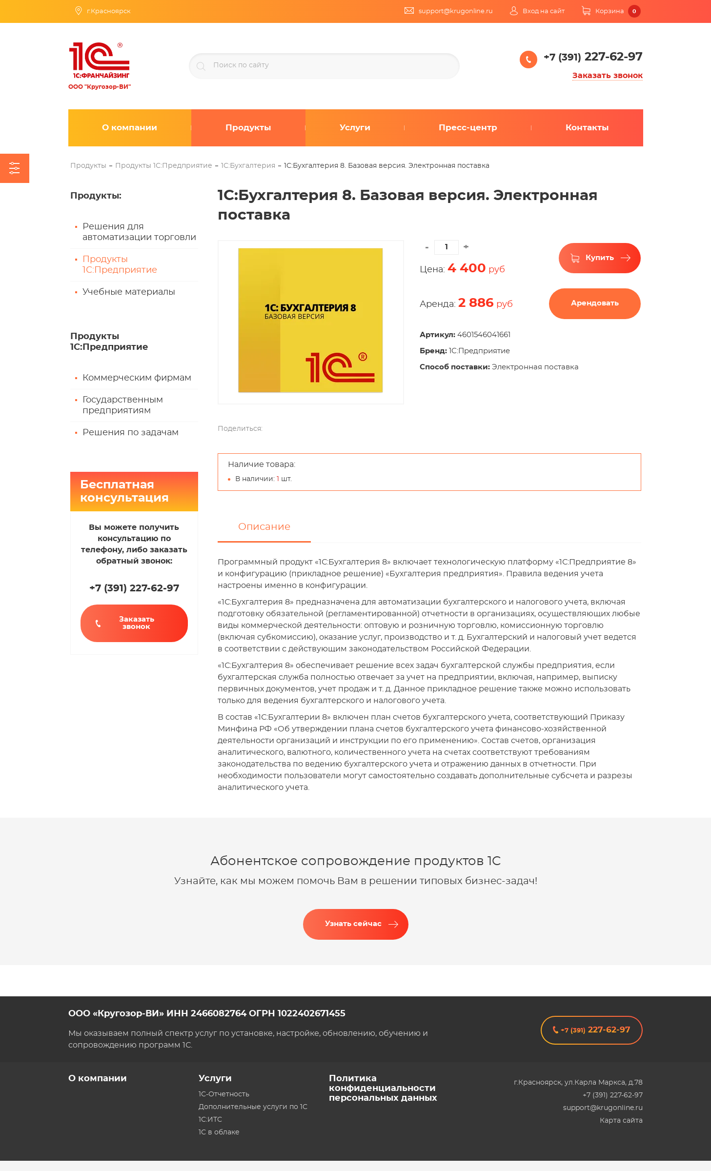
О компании (97, 1078)
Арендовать (595, 303)
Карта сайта (621, 1120)
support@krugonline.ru (603, 1108)
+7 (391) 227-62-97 (613, 1095)
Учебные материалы (128, 292)
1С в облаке (219, 1132)
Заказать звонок (607, 76)
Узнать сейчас (353, 932)
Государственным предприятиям (122, 405)
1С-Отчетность (224, 1094)
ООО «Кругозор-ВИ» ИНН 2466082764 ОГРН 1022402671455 (206, 1013)
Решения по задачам (130, 432)
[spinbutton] (446, 247)
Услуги (215, 1078)
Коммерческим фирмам (136, 378)
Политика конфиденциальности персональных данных (383, 1088)
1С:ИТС (210, 1119)
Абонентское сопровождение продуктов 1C (355, 870)
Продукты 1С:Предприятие (119, 265)
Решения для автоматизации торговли (139, 232)
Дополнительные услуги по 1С (253, 1107)
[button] (466, 247)
